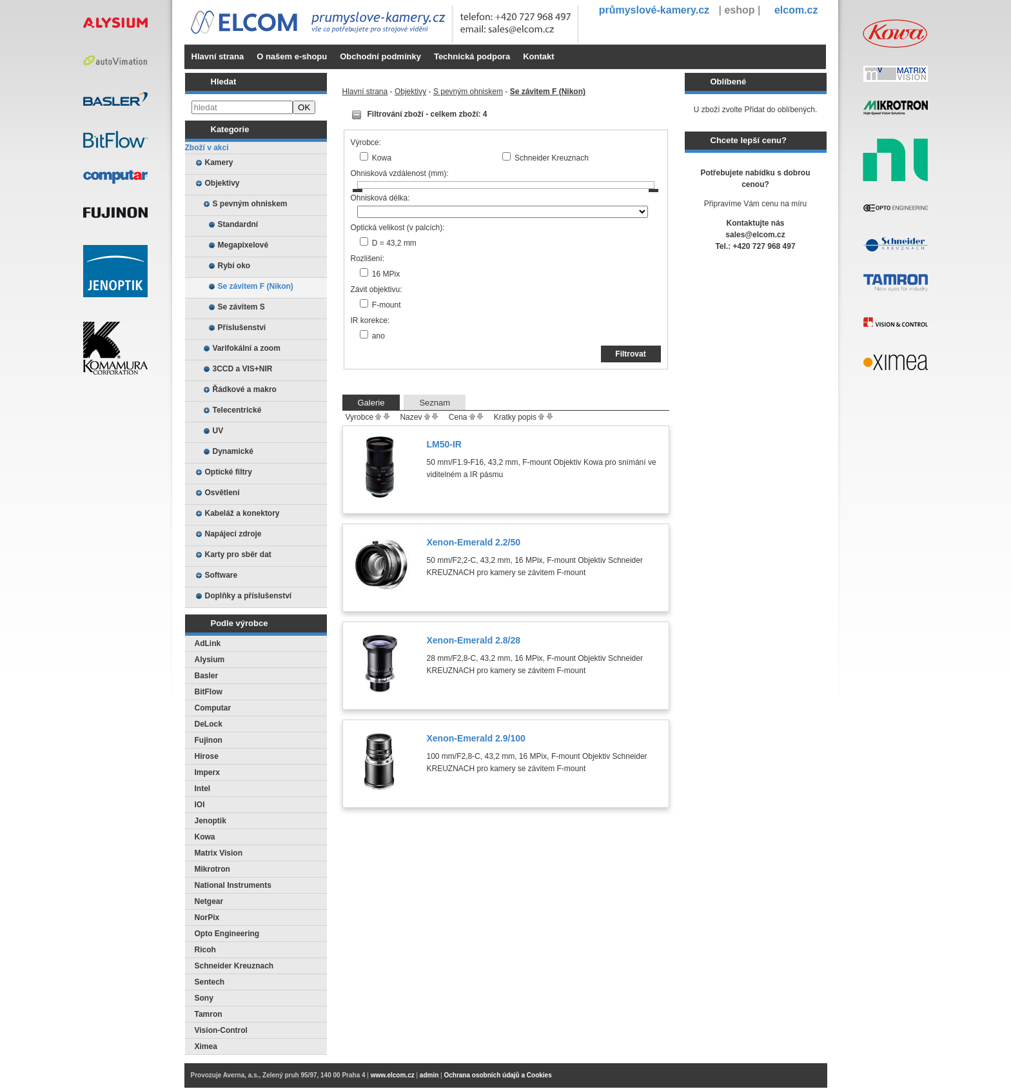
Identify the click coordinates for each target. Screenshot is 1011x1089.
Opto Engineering (227, 933)
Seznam (434, 402)
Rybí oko (234, 265)
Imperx (207, 772)
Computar (213, 707)
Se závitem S (241, 306)
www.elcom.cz (393, 1075)
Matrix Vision (218, 853)
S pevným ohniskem (250, 203)
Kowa (205, 836)
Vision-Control (221, 1030)
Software (221, 575)
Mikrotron (212, 869)
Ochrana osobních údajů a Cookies (497, 1075)
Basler (207, 675)
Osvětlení (222, 492)
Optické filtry (228, 471)
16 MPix (386, 274)
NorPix (207, 917)
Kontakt (538, 56)
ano (378, 335)
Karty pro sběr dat (238, 554)
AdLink (208, 643)
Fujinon (208, 740)
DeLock (208, 724)
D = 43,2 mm (394, 243)
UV (218, 430)
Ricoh (205, 949)
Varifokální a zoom (246, 348)
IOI (200, 804)
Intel (203, 788)
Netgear (209, 901)
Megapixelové (243, 245)
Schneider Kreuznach (234, 965)
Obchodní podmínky (380, 56)
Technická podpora (472, 56)
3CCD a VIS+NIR (243, 368)
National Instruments (233, 885)
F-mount (386, 304)
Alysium (210, 659)
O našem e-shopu (292, 56)
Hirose (207, 756)
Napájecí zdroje (233, 533)
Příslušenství (242, 327)
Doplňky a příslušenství (248, 595)
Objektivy (222, 183)
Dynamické (233, 451)
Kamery (219, 162)
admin (429, 1075)
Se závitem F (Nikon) (255, 286)
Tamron (208, 1014)
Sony (204, 998)
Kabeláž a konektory (242, 513)
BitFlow (208, 691)
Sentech (210, 981)
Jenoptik (210, 820)
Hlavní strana (217, 56)
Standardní (238, 224)
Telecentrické (237, 410)
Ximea (206, 1046)
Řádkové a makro (245, 389)
